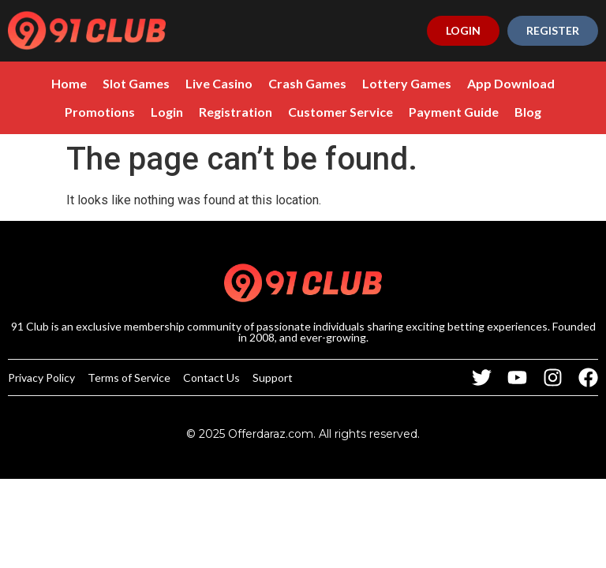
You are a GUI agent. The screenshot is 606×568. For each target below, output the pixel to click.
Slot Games (136, 83)
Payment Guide (454, 111)
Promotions (100, 111)
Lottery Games (406, 83)
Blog (527, 111)
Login (167, 111)
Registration (235, 111)
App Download (511, 83)
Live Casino (218, 83)
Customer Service (340, 111)
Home (69, 83)
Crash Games (307, 83)
